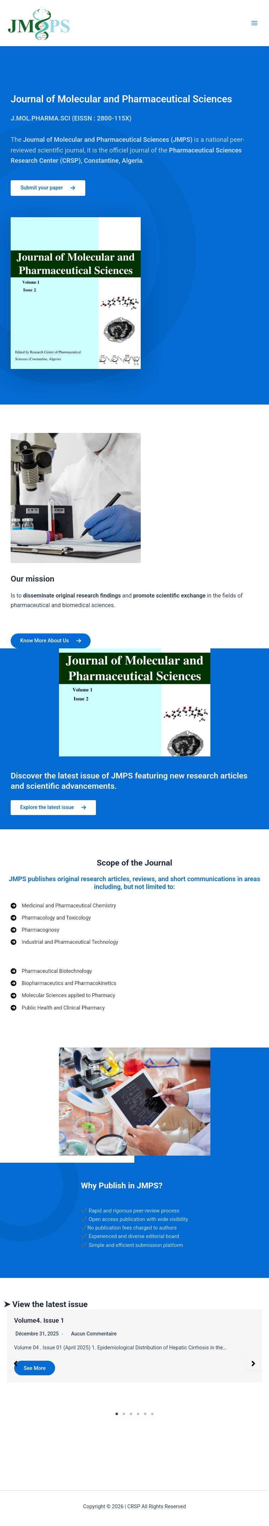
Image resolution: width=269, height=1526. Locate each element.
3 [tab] (131, 1415)
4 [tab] (138, 1415)
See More (35, 1369)
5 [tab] (145, 1415)
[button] (15, 1365)
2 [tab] (124, 1415)
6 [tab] (152, 1415)
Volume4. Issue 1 (39, 1322)
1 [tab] (116, 1415)
